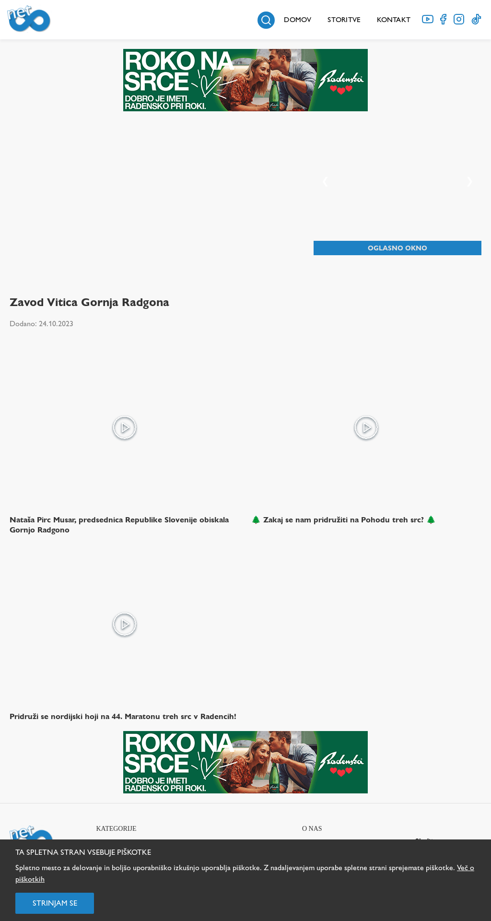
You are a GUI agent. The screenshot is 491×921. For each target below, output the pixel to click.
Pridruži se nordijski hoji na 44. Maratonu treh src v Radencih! (123, 716)
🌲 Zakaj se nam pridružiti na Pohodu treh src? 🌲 (343, 520)
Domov (297, 19)
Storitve (344, 19)
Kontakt (393, 19)
